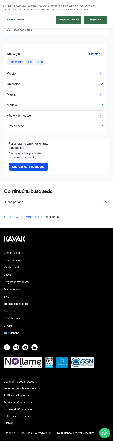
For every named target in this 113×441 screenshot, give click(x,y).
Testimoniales (12, 289)
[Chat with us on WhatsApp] (104, 433)
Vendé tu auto (12, 267)
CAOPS (8, 325)
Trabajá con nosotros (16, 303)
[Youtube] (25, 347)
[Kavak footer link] (14, 240)
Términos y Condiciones (18, 402)
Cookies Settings (15, 19)
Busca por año (56, 202)
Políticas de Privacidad (17, 395)
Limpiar (94, 54)
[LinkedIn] (34, 347)
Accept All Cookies (68, 19)
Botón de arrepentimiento (19, 416)
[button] (15, 62)
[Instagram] (16, 347)
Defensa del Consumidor (18, 409)
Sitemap (9, 423)
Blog (6, 296)
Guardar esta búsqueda (28, 167)
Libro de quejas (13, 318)
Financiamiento (13, 260)
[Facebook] (7, 347)
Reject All (95, 19)
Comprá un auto (13, 252)
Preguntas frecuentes (16, 282)
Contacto (9, 311)
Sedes (7, 274)
